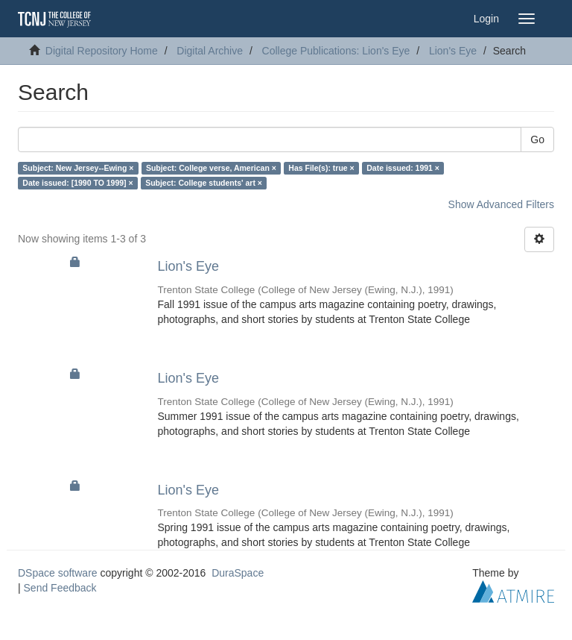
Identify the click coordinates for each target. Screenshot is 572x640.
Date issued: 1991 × (402, 167)
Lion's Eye (453, 51)
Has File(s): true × (321, 167)
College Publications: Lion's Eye (336, 51)
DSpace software (58, 573)
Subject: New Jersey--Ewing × (77, 167)
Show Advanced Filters (501, 204)
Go (537, 139)
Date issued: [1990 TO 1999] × (77, 182)
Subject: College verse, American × (211, 167)
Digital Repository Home (101, 51)
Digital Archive (210, 51)
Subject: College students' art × (203, 182)
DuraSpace (238, 573)
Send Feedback (60, 588)
